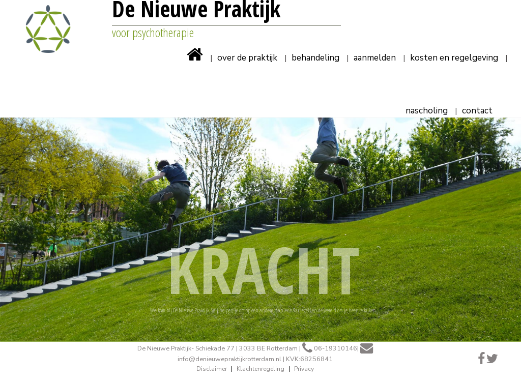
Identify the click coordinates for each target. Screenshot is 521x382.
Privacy (304, 369)
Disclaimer (211, 369)
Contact (477, 111)
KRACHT (263, 269)
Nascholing (427, 111)
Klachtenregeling (260, 369)
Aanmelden (375, 58)
